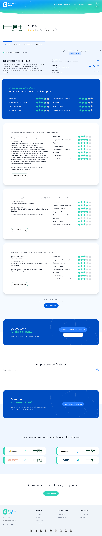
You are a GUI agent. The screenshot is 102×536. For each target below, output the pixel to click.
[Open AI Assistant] (12, 524)
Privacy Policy (39, 520)
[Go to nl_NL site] (66, 530)
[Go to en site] (61, 530)
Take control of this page (73, 335)
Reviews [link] (7, 45)
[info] (41, 30)
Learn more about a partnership (73, 329)
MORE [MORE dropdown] (90, 4)
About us (38, 514)
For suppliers (61, 514)
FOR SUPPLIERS (79, 4)
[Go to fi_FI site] (46, 530)
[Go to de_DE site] (51, 530)
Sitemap (82, 517)
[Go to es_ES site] (71, 530)
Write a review (50, 30)
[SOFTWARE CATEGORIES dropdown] (61, 4)
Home (7, 52)
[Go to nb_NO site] (41, 530)
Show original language (19, 175)
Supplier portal (62, 517)
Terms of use (39, 523)
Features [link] (17, 45)
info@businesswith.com (9, 520)
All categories (84, 514)
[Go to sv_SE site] (31, 530)
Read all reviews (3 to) (51, 300)
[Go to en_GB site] (56, 530)
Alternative (39, 45)
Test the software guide (73, 404)
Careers (38, 517)
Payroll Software (15, 52)
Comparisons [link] (28, 45)
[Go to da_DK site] (36, 530)
